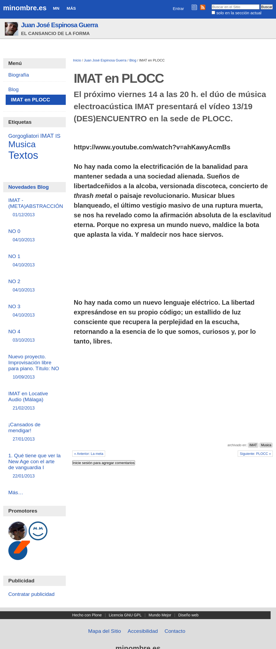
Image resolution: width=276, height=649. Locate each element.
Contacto (175, 631)
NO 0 (34, 235)
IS (57, 136)
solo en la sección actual (238, 13)
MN (56, 8)
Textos (23, 155)
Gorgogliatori (23, 136)
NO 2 (34, 286)
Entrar (178, 8)
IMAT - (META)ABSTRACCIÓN (35, 207)
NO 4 (34, 336)
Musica (266, 445)
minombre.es (25, 8)
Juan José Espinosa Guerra (59, 25)
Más (71, 8)
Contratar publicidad (31, 594)
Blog (132, 60)
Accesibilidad (143, 631)
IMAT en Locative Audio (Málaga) (34, 401)
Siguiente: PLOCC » (255, 454)
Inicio (77, 60)
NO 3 (34, 311)
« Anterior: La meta (88, 454)
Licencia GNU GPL (125, 615)
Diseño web (188, 615)
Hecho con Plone (87, 615)
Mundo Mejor (160, 615)
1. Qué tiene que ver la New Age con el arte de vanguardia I (34, 466)
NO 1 (34, 260)
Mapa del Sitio (104, 631)
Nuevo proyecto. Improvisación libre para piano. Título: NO (34, 367)
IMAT (253, 445)
